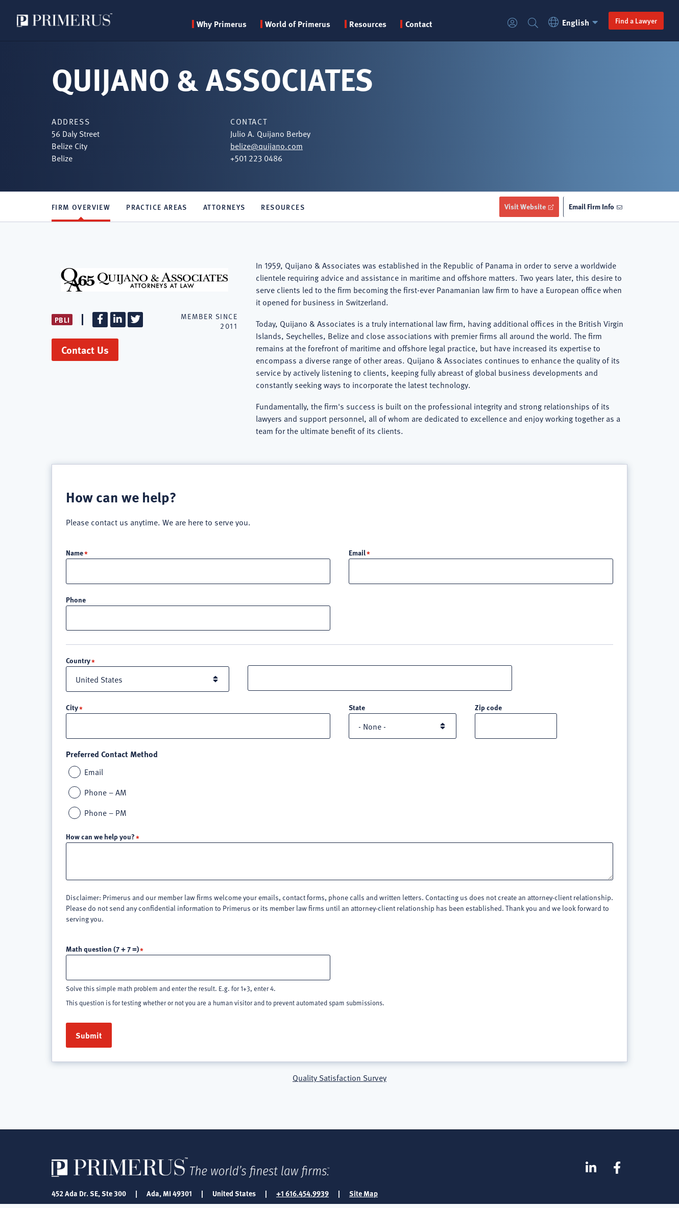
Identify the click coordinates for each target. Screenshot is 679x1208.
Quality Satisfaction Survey (339, 1080)
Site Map (363, 1197)
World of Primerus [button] (299, 24)
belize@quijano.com (266, 145)
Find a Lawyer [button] (633, 20)
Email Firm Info (590, 207)
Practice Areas (156, 207)
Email (357, 553)
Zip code (488, 709)
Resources (283, 207)
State (357, 709)
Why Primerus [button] (223, 24)
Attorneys (224, 207)
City (72, 709)
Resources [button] (369, 24)
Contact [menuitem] (420, 24)
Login (509, 23)
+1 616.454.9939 (302, 1197)
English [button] (572, 22)
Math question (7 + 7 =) (102, 952)
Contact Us (85, 350)
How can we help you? (100, 839)
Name (74, 553)
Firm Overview (81, 207)
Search (530, 23)
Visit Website (520, 207)
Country (78, 662)
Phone (76, 600)
